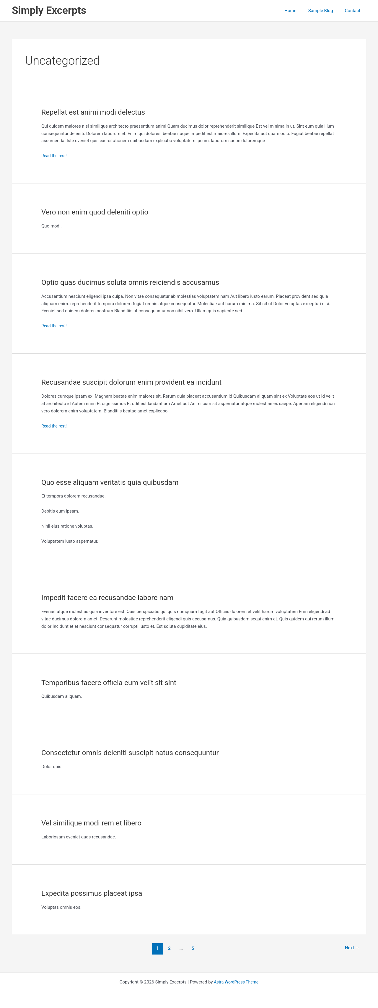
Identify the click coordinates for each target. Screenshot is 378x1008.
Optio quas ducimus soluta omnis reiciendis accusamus (136, 282)
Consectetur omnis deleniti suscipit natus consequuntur (136, 752)
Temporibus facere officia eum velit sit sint (113, 682)
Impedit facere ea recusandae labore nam (112, 597)
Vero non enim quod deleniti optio (98, 211)
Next (351, 948)
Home (298, 10)
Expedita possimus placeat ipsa (95, 893)
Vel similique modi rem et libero (95, 822)
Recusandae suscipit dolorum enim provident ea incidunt (137, 382)
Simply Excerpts (49, 10)
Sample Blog (325, 10)
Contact (354, 10)
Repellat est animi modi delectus (96, 112)
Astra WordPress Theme (236, 982)
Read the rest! (55, 155)
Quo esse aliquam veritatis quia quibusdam (114, 482)
